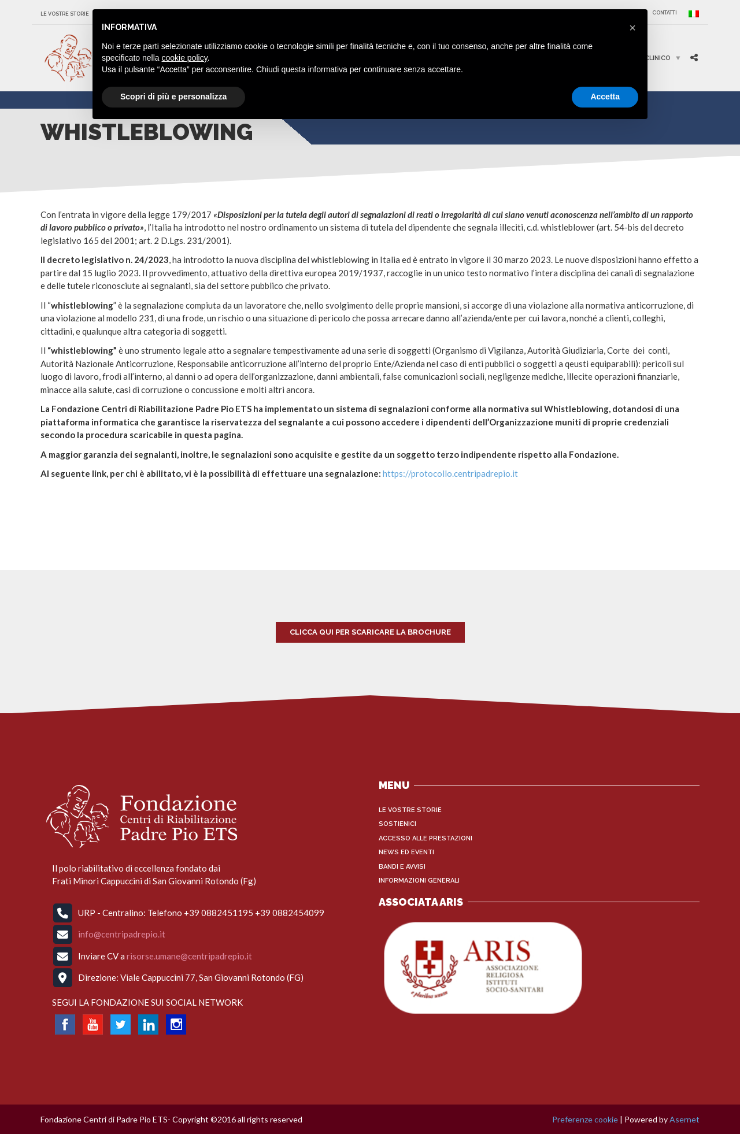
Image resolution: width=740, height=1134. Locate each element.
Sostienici (397, 824)
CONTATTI (664, 13)
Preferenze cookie (585, 1119)
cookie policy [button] (185, 57)
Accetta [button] (605, 96)
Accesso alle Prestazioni (425, 838)
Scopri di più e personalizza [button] (173, 96)
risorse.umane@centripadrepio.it (189, 955)
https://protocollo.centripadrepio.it (450, 473)
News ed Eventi (406, 852)
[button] (632, 27)
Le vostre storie (64, 14)
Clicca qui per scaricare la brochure (370, 632)
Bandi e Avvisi (402, 866)
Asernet (684, 1119)
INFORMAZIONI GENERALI (419, 880)
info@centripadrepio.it (121, 934)
